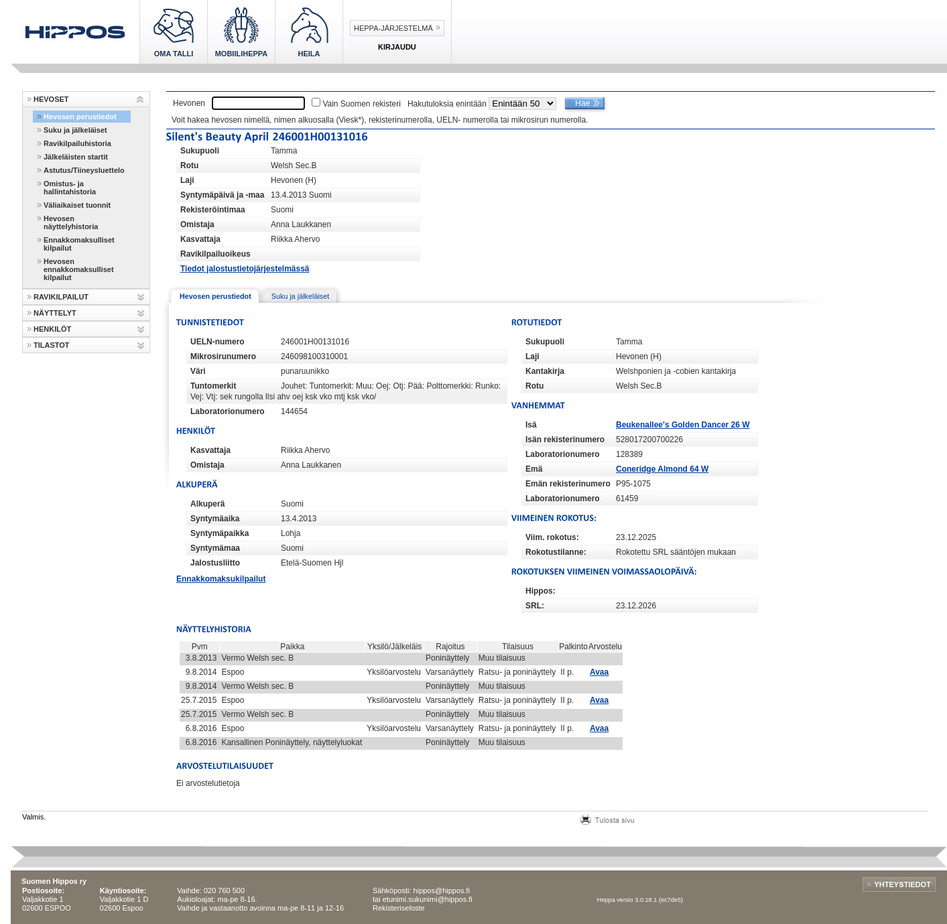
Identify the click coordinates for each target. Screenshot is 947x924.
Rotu (189, 165)
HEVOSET (51, 99)
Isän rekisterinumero (565, 439)
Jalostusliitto (215, 563)
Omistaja (197, 224)
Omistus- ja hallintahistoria (70, 188)
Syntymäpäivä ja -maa (222, 195)
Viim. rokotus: (552, 537)
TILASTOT (52, 345)
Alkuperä (207, 504)
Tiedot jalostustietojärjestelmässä (245, 268)
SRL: (534, 605)
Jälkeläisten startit (76, 157)
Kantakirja (544, 371)
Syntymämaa (215, 548)
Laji (187, 180)
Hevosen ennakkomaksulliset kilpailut (79, 269)
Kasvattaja (200, 239)
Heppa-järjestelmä (393, 28)
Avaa (599, 672)
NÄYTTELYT (55, 313)
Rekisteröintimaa (212, 209)
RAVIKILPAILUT (61, 297)
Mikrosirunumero (223, 356)
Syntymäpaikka (219, 533)
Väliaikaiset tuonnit (77, 205)
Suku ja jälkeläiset (75, 130)
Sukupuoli (199, 150)
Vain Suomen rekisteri (361, 104)
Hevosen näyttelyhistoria (71, 222)
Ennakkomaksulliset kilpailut (79, 244)
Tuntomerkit (213, 386)
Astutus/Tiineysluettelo (84, 170)
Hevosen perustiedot (80, 117)
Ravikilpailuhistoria (77, 143)
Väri (198, 371)
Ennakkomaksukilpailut (220, 579)
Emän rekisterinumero (568, 483)
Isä (531, 425)
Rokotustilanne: (555, 552)
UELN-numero (217, 341)
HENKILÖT (52, 329)
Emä (533, 469)
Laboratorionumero (227, 411)
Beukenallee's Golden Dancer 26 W (683, 425)
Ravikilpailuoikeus (215, 254)
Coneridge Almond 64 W (662, 469)
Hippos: (540, 591)
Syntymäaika (214, 518)
